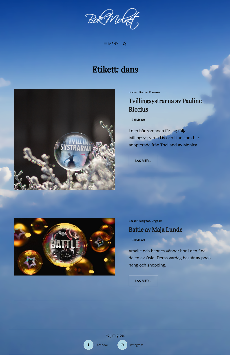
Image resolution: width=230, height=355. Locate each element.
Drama (143, 92)
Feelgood (144, 221)
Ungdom (157, 221)
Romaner (154, 92)
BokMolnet (138, 120)
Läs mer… (146, 162)
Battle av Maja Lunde (155, 229)
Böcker (133, 92)
